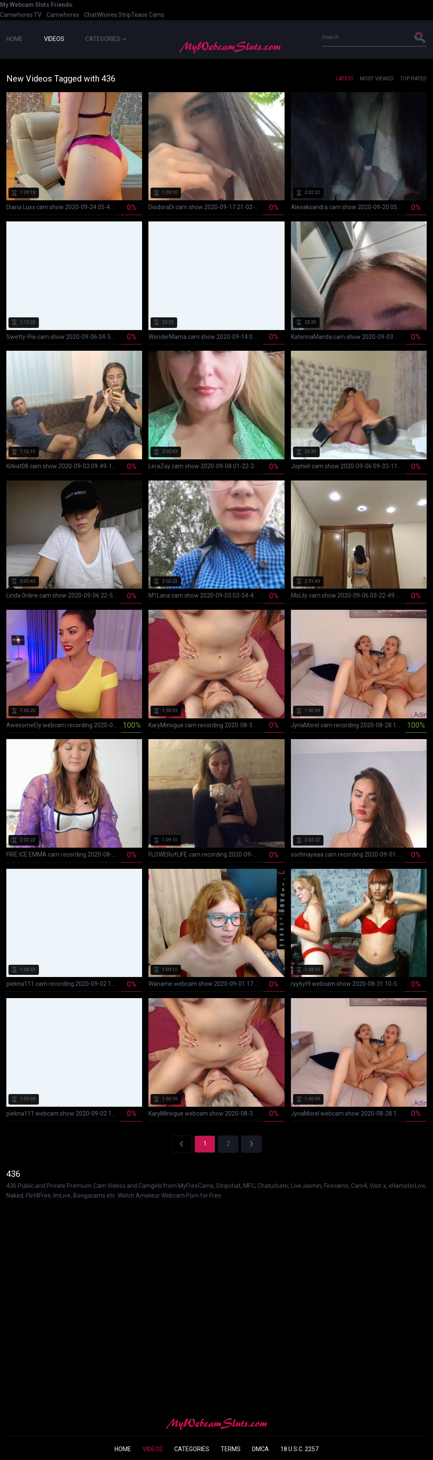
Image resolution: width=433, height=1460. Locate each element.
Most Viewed (377, 79)
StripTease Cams (141, 14)
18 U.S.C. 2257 (299, 1449)
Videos (54, 38)
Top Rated (413, 79)
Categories (105, 38)
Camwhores (63, 14)
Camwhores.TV (20, 14)
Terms (231, 1449)
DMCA (260, 1449)
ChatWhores (100, 14)
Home (14, 38)
